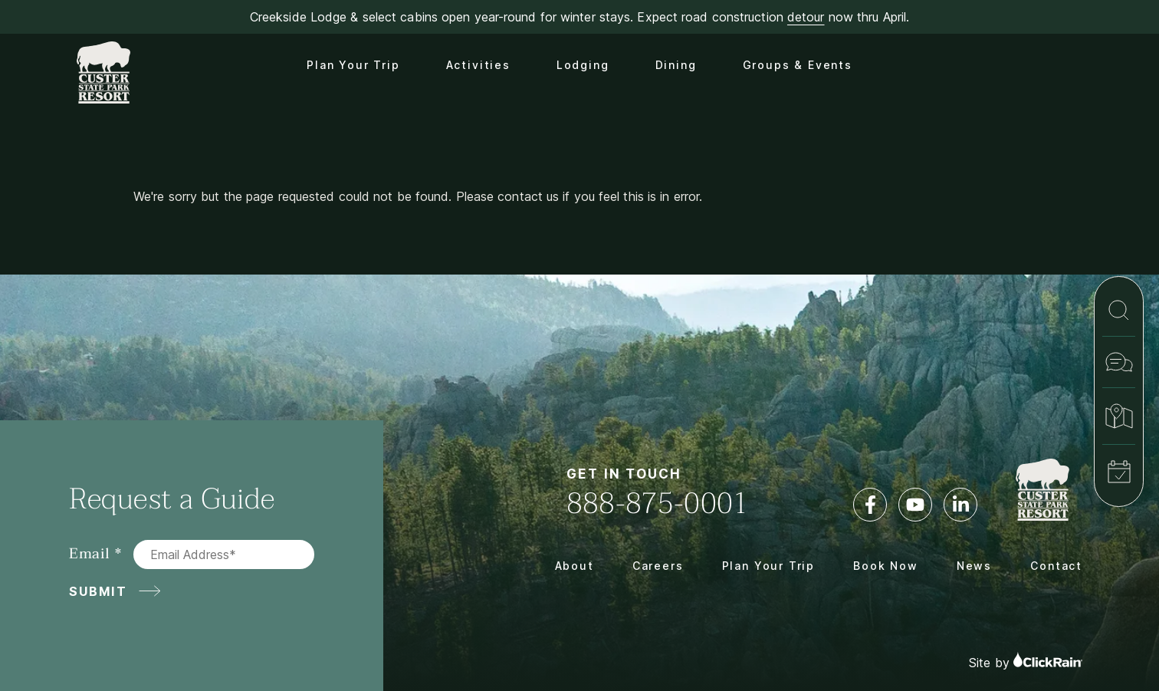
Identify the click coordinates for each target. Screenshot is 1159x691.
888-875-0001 (657, 503)
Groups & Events (797, 64)
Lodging (583, 64)
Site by (1025, 660)
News (974, 565)
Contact (1056, 565)
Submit (98, 591)
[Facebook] (870, 505)
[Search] (1118, 310)
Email (89, 554)
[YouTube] (915, 505)
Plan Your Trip (353, 64)
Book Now (885, 565)
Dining (676, 64)
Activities (478, 64)
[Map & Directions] (1118, 416)
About (574, 565)
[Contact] (1118, 362)
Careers (658, 565)
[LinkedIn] (960, 505)
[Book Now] (1118, 472)
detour (806, 17)
